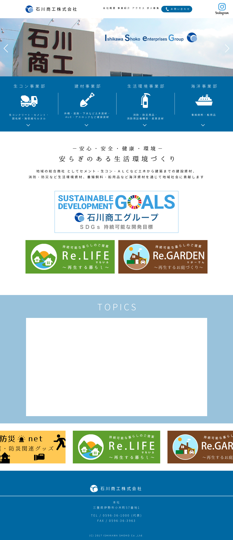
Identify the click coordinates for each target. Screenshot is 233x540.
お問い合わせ (180, 9)
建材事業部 (87, 101)
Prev (6, 48)
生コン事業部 (29, 102)
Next (227, 48)
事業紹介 (124, 8)
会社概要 (109, 8)
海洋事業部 (204, 100)
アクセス (138, 8)
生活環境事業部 (145, 102)
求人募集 (153, 8)
